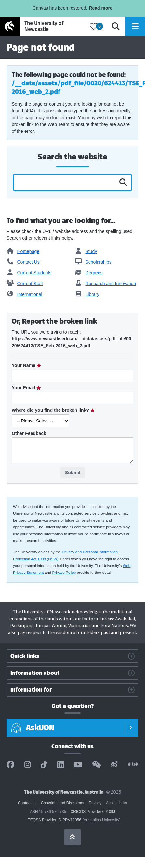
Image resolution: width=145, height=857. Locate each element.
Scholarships (93, 262)
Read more (100, 8)
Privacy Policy (64, 572)
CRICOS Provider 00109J (93, 811)
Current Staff (25, 283)
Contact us (27, 803)
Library (87, 294)
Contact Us (23, 262)
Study (86, 251)
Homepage (23, 251)
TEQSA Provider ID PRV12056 (54, 820)
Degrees (88, 272)
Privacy (95, 803)
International (24, 294)
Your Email (24, 387)
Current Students (29, 272)
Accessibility (116, 803)
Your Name (24, 365)
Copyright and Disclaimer (63, 803)
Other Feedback (29, 433)
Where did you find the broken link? (51, 410)
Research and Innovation (105, 283)
